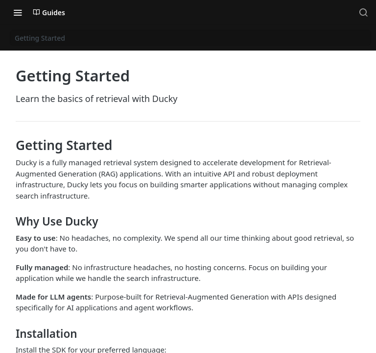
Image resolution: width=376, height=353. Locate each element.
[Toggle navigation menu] (17, 12)
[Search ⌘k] (363, 12)
